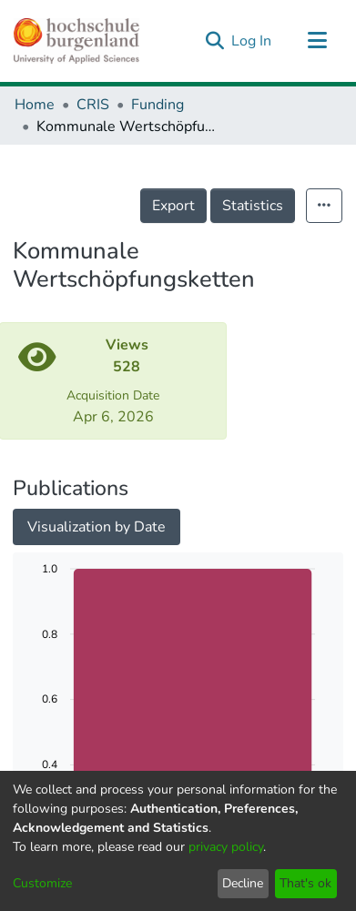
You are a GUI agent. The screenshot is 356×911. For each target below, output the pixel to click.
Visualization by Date (96, 527)
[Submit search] (214, 41)
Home (35, 105)
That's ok (305, 883)
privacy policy (225, 846)
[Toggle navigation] (316, 41)
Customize (42, 883)
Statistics (252, 206)
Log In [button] (252, 41)
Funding (157, 105)
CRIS (92, 105)
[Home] (76, 41)
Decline (242, 883)
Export (173, 206)
